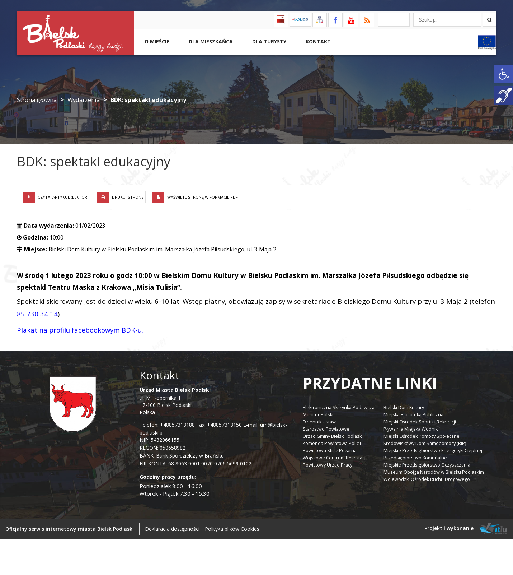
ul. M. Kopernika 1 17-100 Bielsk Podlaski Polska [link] (175, 401)
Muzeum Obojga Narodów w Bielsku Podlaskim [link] (433, 472)
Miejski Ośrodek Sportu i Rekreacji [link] (419, 422)
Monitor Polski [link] (318, 415)
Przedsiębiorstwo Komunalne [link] (415, 458)
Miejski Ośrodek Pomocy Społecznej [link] (422, 436)
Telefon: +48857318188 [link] (167, 424)
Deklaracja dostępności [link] (172, 528)
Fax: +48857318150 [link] (219, 424)
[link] (503, 74)
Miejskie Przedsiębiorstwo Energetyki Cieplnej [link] (432, 451)
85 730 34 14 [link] (37, 313)
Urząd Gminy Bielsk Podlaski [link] (333, 436)
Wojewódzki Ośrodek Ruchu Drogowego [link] (426, 479)
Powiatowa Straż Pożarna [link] (330, 451)
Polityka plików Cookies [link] (232, 528)
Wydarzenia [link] (83, 100)
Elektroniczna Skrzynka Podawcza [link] (339, 407)
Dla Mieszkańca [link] (210, 41)
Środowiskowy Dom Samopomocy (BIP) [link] (424, 443)
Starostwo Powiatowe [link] (326, 429)
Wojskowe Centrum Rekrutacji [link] (335, 458)
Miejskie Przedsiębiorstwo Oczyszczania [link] (426, 465)
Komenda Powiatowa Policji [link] (332, 443)
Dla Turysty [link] (268, 41)
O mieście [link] (156, 41)
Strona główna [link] (37, 100)
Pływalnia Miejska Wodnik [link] (410, 429)
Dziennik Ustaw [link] (319, 422)
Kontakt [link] (317, 41)
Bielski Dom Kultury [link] (403, 407)
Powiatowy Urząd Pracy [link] (327, 465)
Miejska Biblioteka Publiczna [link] (413, 415)
